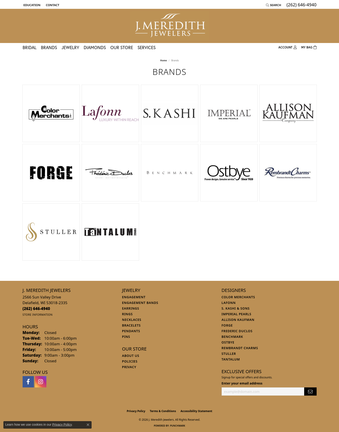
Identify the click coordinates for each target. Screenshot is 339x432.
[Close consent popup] (88, 424)
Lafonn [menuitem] (229, 303)
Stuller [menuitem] (229, 353)
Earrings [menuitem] (130, 308)
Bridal (29, 47)
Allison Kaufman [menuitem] (238, 319)
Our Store (121, 47)
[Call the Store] (36, 308)
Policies (129, 361)
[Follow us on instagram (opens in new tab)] (40, 381)
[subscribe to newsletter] (310, 391)
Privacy (129, 367)
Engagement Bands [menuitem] (140, 303)
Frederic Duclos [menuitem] (237, 331)
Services (146, 47)
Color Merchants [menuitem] (238, 297)
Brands (49, 47)
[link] (52, 5)
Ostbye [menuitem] (228, 342)
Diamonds (95, 47)
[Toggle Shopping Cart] (309, 47)
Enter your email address (242, 383)
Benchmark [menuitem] (232, 336)
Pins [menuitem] (126, 336)
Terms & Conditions (163, 411)
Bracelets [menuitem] (131, 325)
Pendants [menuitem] (131, 331)
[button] (31, 5)
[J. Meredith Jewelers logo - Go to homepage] (169, 26)
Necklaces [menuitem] (131, 319)
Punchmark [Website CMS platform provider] (177, 425)
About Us (130, 355)
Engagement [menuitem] (134, 297)
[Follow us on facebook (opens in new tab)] (28, 381)
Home (163, 60)
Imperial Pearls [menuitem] (236, 314)
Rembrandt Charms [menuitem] (240, 348)
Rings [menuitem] (127, 314)
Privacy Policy (136, 411)
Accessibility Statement (196, 411)
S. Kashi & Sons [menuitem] (236, 308)
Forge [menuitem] (227, 325)
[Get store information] (38, 315)
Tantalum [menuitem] (231, 359)
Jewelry (70, 47)
